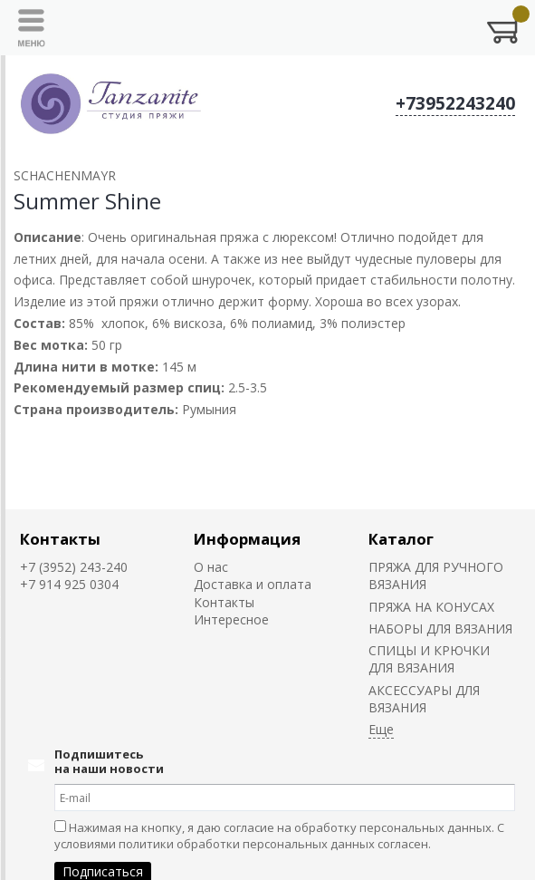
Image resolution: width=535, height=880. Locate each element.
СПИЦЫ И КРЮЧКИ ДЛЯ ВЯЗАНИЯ (429, 659)
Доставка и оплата (252, 584)
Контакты (60, 538)
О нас (211, 566)
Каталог (401, 538)
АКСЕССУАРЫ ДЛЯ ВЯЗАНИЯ (424, 699)
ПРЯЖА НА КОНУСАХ (431, 606)
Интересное (231, 619)
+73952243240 (455, 103)
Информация (247, 538)
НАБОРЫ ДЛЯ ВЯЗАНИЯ (440, 628)
